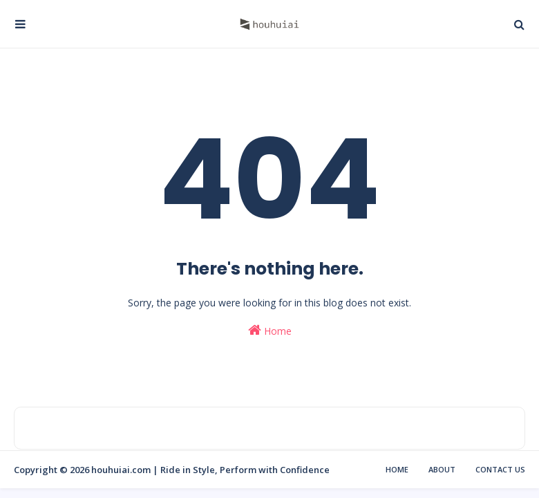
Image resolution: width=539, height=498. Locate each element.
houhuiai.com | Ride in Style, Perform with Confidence (210, 469)
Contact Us (500, 469)
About (441, 469)
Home (270, 330)
